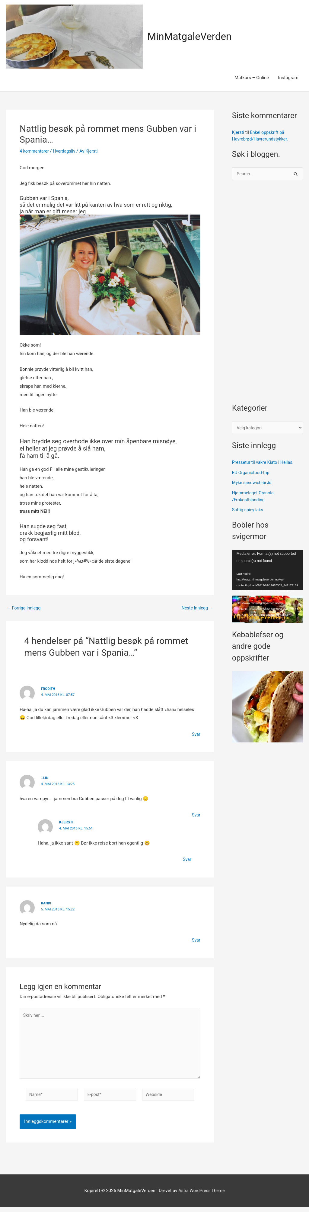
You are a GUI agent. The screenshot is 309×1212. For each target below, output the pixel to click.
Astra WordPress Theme (201, 1195)
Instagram (288, 77)
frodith (48, 689)
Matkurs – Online (251, 77)
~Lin (45, 778)
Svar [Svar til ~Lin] (195, 815)
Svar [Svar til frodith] (195, 734)
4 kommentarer (35, 151)
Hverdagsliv (66, 151)
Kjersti (238, 132)
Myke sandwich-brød (253, 484)
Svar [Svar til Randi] (195, 940)
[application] (267, 571)
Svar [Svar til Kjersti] (186, 859)
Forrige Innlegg (24, 608)
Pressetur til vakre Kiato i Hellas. (264, 464)
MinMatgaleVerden (192, 36)
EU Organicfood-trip (252, 474)
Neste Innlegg (196, 608)
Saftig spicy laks (248, 511)
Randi (46, 903)
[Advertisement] (267, 295)
